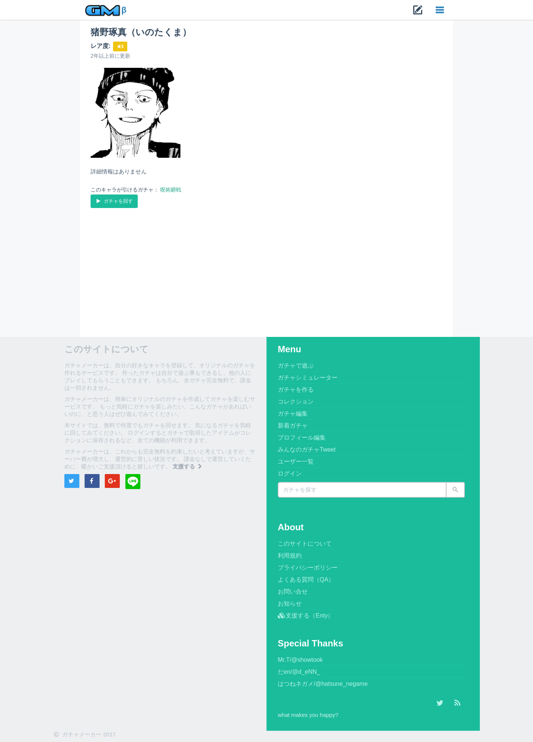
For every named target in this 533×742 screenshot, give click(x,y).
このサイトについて (305, 543)
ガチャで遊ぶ (296, 365)
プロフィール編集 (302, 437)
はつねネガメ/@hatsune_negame (323, 684)
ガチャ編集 (293, 413)
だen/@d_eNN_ (299, 672)
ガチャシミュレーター (308, 377)
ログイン (290, 473)
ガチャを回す (114, 201)
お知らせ (290, 603)
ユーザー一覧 (296, 461)
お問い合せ (293, 591)
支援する (188, 466)
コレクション (296, 401)
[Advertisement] (266, 265)
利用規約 (290, 555)
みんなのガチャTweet (307, 449)
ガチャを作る (296, 389)
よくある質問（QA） (306, 579)
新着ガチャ (293, 425)
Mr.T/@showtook (300, 660)
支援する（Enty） (305, 615)
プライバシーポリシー (308, 567)
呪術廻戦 (170, 190)
